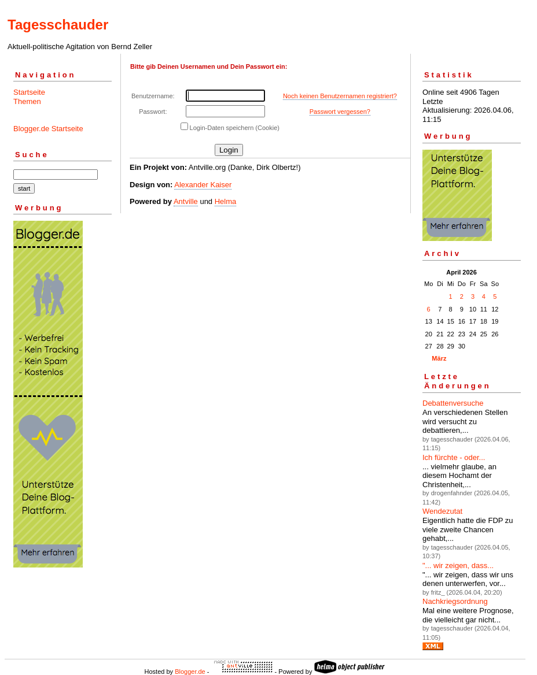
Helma (226, 201)
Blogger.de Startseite (48, 128)
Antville (186, 201)
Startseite (29, 92)
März (439, 358)
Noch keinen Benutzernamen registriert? (340, 95)
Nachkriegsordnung (455, 601)
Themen (27, 101)
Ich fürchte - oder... (453, 457)
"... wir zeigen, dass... (458, 565)
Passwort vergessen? (340, 111)
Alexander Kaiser (202, 184)
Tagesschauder (58, 24)
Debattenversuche (453, 403)
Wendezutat (442, 511)
